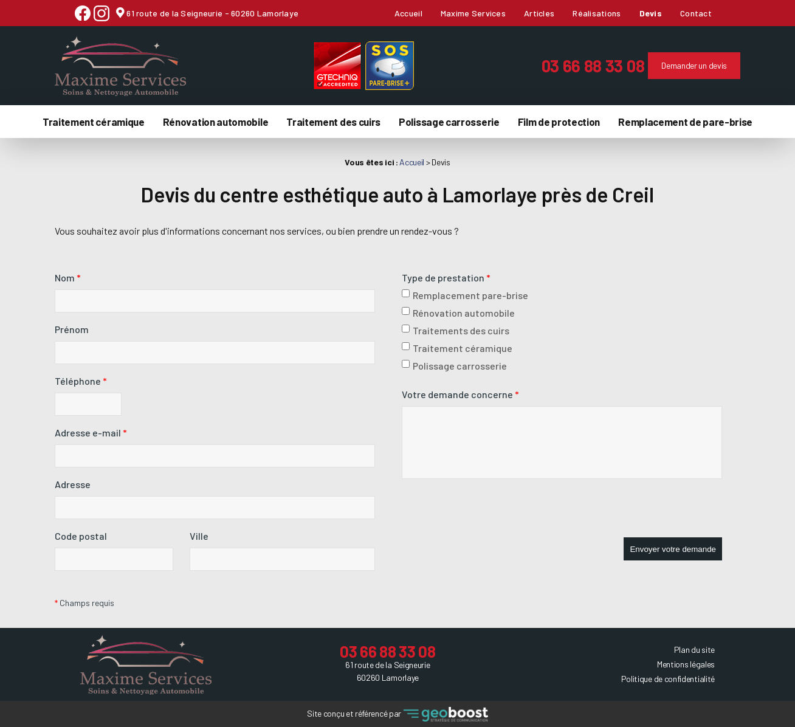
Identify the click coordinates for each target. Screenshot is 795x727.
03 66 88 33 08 (573, 65)
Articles (539, 13)
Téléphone (81, 380)
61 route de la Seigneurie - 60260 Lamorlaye (211, 13)
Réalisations (597, 13)
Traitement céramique (94, 120)
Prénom (72, 328)
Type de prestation (446, 277)
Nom (68, 277)
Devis (650, 13)
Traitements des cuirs (455, 330)
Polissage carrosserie (449, 120)
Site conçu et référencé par (397, 713)
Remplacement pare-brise (465, 294)
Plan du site (694, 648)
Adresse (73, 483)
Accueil (408, 13)
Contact (696, 13)
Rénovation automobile (216, 120)
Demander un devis (674, 65)
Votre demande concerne (460, 393)
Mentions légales (686, 663)
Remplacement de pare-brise (685, 120)
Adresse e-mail (91, 432)
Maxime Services (473, 13)
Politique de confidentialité (668, 677)
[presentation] (494, 513)
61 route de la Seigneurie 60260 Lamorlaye (387, 670)
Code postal (81, 535)
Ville (199, 535)
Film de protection (559, 120)
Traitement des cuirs (333, 120)
